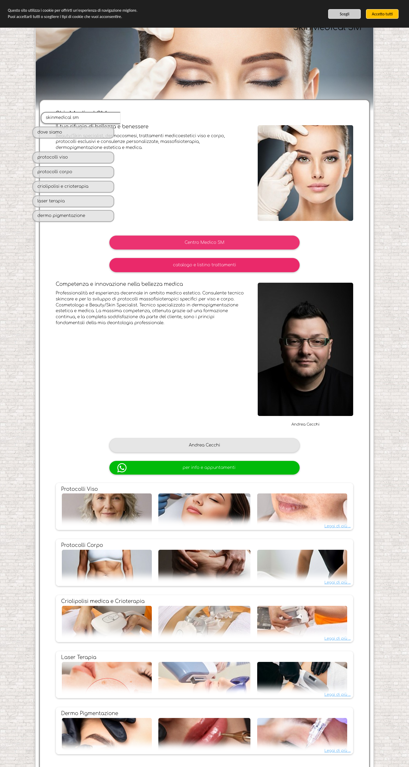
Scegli (344, 13)
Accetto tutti (382, 13)
